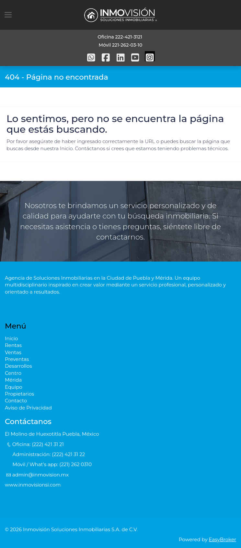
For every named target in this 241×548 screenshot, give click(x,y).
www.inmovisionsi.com (33, 485)
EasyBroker (222, 539)
